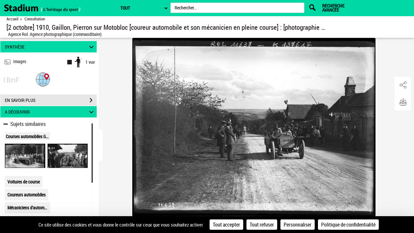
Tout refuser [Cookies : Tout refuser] (262, 224)
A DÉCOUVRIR (50, 111)
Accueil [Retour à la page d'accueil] (12, 19)
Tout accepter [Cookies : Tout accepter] (226, 224)
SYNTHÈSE (50, 46)
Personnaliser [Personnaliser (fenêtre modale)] (297, 224)
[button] (43, 79)
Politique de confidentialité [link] (348, 224)
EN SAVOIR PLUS (51, 100)
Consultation (35, 19)
